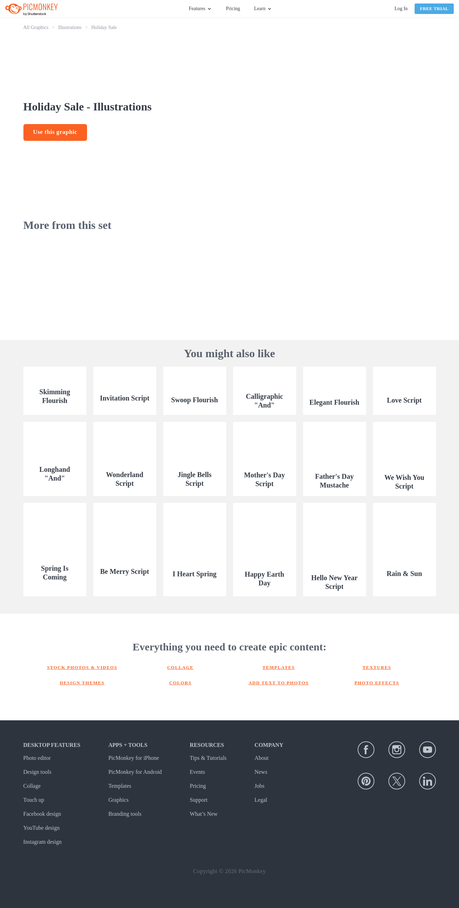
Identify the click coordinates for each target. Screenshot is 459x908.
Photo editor (37, 758)
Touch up (33, 800)
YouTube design (41, 828)
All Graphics (36, 27)
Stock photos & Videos (82, 667)
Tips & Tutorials (208, 758)
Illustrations (69, 27)
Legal (260, 800)
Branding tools (125, 814)
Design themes (82, 682)
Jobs (259, 786)
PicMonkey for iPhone (133, 758)
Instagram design (42, 842)
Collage (180, 667)
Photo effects (376, 682)
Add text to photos (279, 682)
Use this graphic (55, 132)
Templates (279, 667)
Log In (401, 8)
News (260, 772)
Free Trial (434, 8)
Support (199, 800)
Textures (377, 667)
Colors (180, 682)
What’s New (204, 814)
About (261, 758)
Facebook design (42, 814)
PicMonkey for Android (135, 772)
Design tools (37, 772)
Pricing (233, 8)
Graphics (118, 800)
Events (197, 772)
